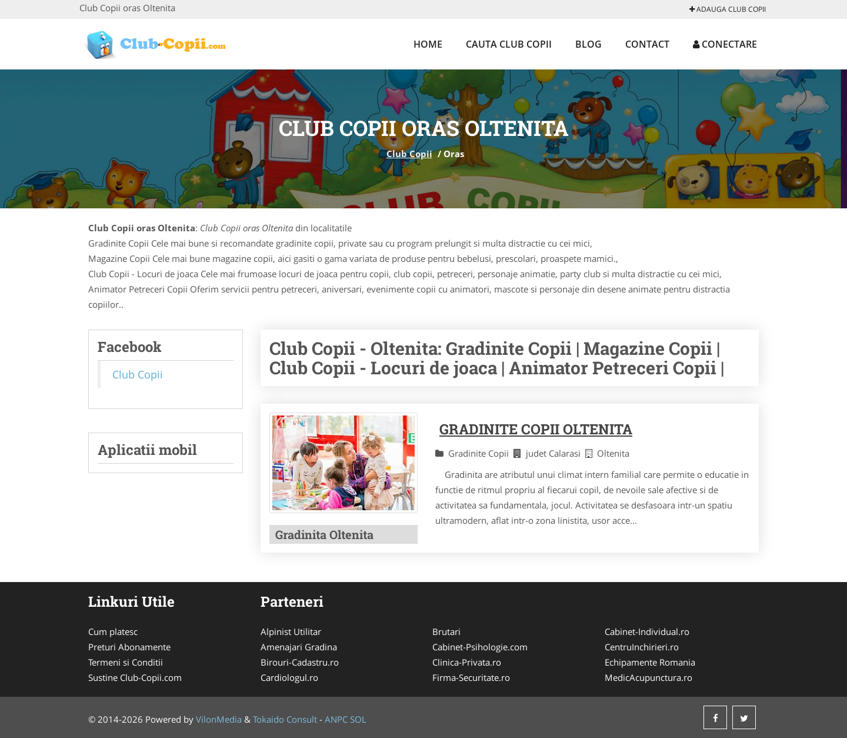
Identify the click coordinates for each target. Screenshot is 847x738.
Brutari (446, 631)
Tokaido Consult (285, 719)
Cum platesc (113, 631)
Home (428, 44)
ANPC (336, 719)
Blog (588, 44)
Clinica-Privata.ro (466, 662)
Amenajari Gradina (299, 647)
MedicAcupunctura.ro (648, 677)
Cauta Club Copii (509, 44)
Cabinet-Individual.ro (647, 631)
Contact (647, 44)
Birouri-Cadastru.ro (300, 662)
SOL (358, 719)
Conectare (725, 44)
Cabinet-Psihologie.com (480, 647)
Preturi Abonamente (129, 647)
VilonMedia (219, 719)
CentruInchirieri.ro (642, 647)
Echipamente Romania (650, 662)
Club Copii (409, 153)
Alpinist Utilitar (291, 631)
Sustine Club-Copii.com (135, 677)
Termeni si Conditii (125, 662)
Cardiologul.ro (289, 677)
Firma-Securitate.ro (471, 677)
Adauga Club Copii (727, 9)
